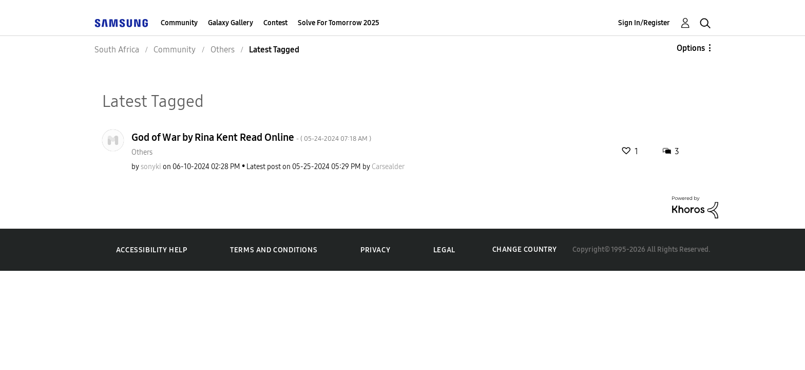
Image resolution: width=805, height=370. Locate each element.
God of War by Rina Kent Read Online (251, 137)
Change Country (524, 249)
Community (179, 22)
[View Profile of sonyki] (151, 166)
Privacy (375, 250)
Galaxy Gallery (230, 22)
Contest (275, 22)
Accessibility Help (151, 250)
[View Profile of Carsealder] (388, 166)
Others (141, 152)
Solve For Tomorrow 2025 (338, 22)
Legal (444, 250)
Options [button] (691, 48)
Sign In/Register (644, 22)
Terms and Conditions (273, 250)
